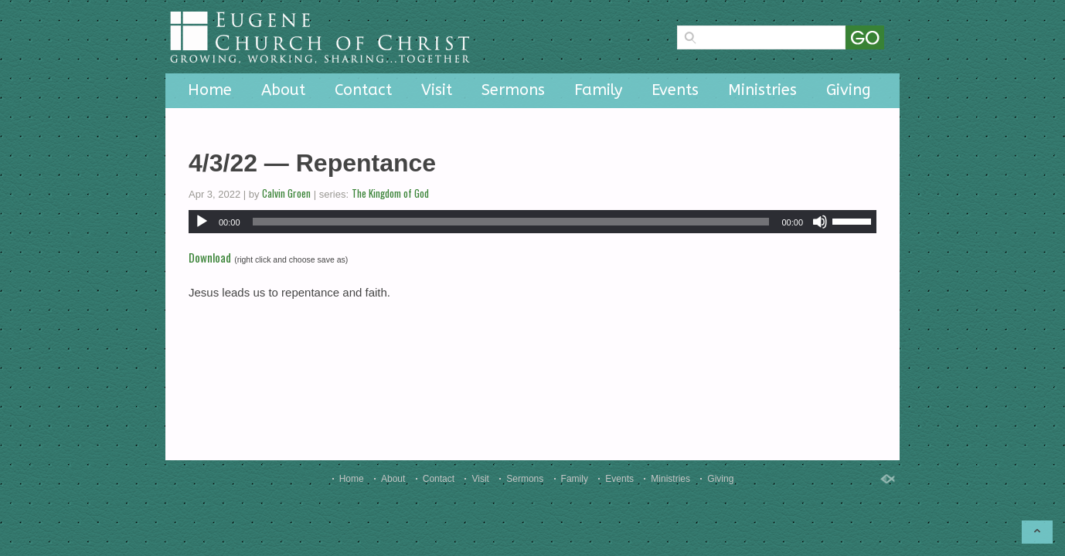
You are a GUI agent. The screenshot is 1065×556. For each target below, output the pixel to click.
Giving (848, 90)
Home (210, 90)
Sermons (513, 90)
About (283, 90)
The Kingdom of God (390, 193)
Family (598, 90)
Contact (363, 90)
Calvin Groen (286, 193)
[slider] (511, 221)
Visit (436, 90)
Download (210, 257)
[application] (532, 221)
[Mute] (820, 221)
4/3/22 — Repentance (312, 163)
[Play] (201, 221)
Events (675, 90)
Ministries (762, 90)
